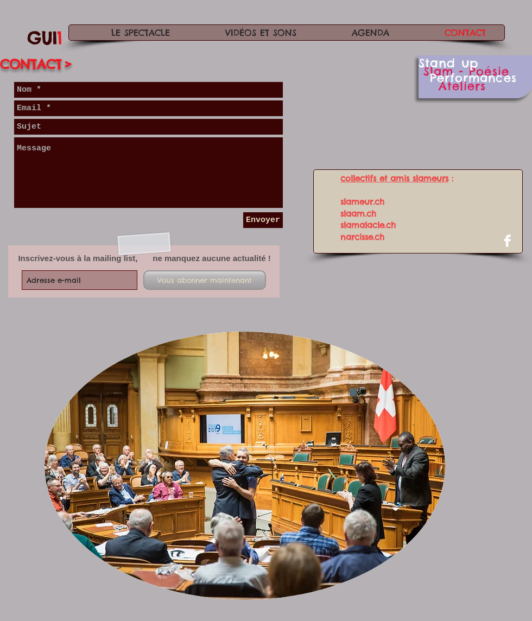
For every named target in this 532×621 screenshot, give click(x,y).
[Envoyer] (263, 220)
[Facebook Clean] (507, 241)
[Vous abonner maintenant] (204, 280)
